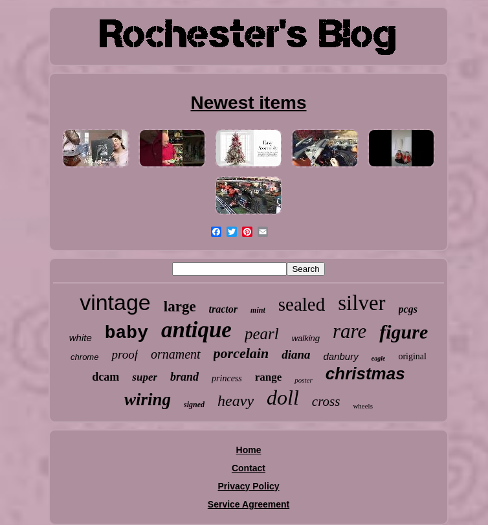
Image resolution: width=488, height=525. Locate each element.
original (412, 356)
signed (194, 404)
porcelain (241, 353)
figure (403, 331)
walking (306, 338)
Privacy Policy (249, 486)
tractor (223, 309)
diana (296, 354)
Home (248, 450)
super (144, 377)
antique (196, 329)
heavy (235, 400)
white (80, 337)
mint (257, 310)
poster (303, 380)
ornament (176, 354)
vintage (115, 302)
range (268, 377)
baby (126, 333)
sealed (301, 304)
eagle (379, 358)
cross (326, 401)
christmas (365, 373)
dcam (105, 376)
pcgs (408, 309)
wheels (363, 406)
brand (184, 376)
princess (227, 378)
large (180, 306)
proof (124, 354)
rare (349, 331)
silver (361, 303)
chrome (84, 357)
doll (283, 397)
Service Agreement (248, 504)
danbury (341, 356)
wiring (147, 399)
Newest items (249, 103)
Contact (248, 468)
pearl (262, 333)
